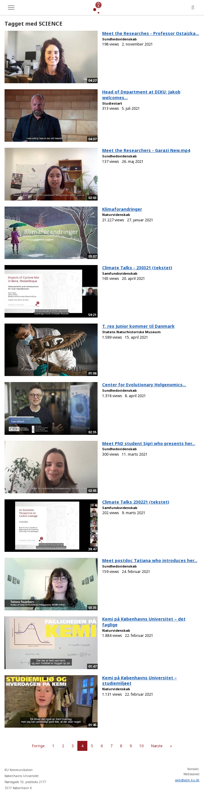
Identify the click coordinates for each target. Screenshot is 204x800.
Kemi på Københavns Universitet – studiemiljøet (139, 680)
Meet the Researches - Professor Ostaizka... (150, 33)
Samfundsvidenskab (119, 273)
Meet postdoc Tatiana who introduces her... (149, 560)
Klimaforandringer (122, 209)
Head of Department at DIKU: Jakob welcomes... (141, 94)
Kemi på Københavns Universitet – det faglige (144, 622)
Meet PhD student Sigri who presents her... (148, 443)
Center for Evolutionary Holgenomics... (144, 384)
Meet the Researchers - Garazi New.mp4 (146, 150)
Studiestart (112, 103)
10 (141, 745)
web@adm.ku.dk (187, 780)
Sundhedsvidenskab (119, 39)
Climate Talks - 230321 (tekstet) (137, 267)
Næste (157, 745)
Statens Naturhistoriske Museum (131, 332)
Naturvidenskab (116, 214)
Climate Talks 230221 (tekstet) (135, 502)
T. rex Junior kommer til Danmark (138, 326)
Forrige (38, 745)
